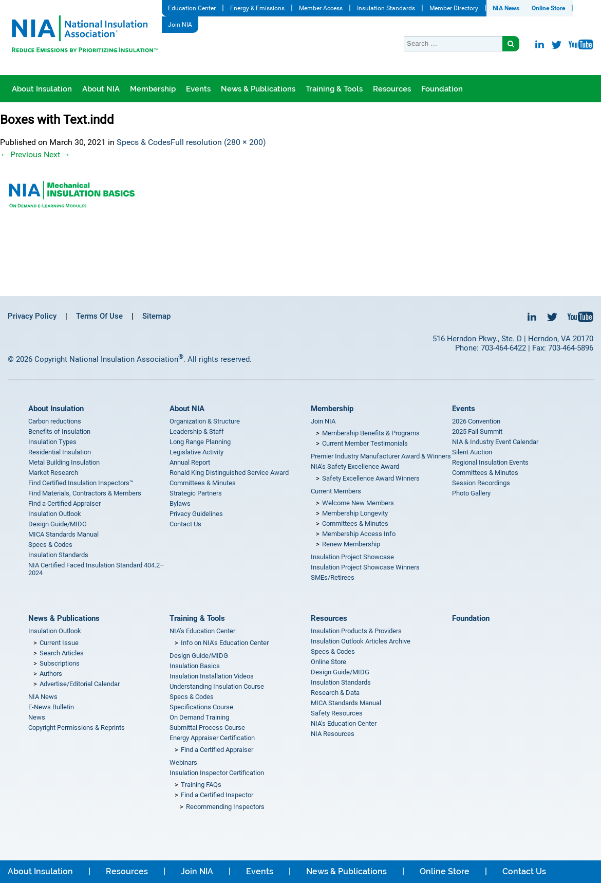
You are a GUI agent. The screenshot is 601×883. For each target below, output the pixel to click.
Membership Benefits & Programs (371, 433)
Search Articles (62, 653)
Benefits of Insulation (59, 431)
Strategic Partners (196, 493)
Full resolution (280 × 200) (218, 142)
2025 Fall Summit (477, 431)
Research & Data (335, 692)
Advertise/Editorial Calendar (80, 684)
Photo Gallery (471, 493)
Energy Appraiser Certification (212, 738)
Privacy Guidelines (196, 514)
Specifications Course (201, 707)
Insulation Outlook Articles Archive (360, 641)
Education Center (192, 8)
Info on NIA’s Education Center (225, 643)
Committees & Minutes (203, 483)
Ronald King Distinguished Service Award (229, 472)
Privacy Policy (32, 316)
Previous (21, 154)
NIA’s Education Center (202, 631)
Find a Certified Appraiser (64, 503)
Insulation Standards (386, 8)
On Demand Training (199, 717)
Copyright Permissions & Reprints (76, 727)
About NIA (101, 89)
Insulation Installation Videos (212, 676)
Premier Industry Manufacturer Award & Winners (381, 456)
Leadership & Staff (197, 431)
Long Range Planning (200, 442)
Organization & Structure (205, 421)
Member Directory (453, 8)
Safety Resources (337, 713)
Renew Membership (351, 544)
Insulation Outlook (54, 514)
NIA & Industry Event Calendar (495, 442)
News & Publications (258, 89)
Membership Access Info (359, 534)
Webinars (183, 762)
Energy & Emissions (257, 8)
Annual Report (190, 462)
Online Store (548, 8)
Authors (51, 673)
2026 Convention (476, 421)
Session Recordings (481, 483)
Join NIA (180, 24)
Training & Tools (334, 89)
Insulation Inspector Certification (217, 773)
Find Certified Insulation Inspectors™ (81, 483)
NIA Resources (332, 734)
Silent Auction (472, 452)
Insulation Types (52, 442)
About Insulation (42, 89)
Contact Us (185, 524)
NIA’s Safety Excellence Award (355, 466)
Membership (153, 89)
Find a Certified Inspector (217, 795)
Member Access (321, 8)
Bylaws (180, 503)
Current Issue (59, 643)
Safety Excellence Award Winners (371, 478)
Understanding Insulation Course (217, 686)
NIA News (506, 8)
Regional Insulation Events (490, 462)
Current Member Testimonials (365, 443)
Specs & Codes (144, 142)
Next (57, 154)
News (36, 717)
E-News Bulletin (51, 707)
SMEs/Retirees (332, 577)
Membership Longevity (355, 513)
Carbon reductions (54, 421)
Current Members (336, 491)
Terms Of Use (99, 316)
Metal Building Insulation (64, 462)
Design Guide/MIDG (57, 524)
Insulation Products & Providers (356, 631)
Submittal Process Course (207, 727)
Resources (392, 89)
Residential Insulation (59, 452)
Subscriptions (60, 663)
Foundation (442, 89)
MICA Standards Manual (63, 534)
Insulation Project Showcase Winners (365, 567)
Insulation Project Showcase (352, 557)
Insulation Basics (195, 666)
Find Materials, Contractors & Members (84, 493)
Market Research (53, 472)
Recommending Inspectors (225, 807)
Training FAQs (201, 784)
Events (198, 89)
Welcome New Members (358, 503)
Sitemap (156, 316)
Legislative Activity (196, 452)
